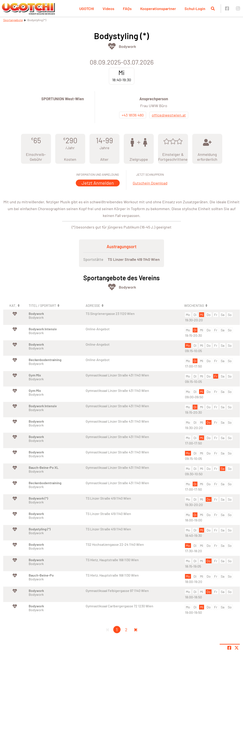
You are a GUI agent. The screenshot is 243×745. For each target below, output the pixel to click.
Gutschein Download (150, 183)
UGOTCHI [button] (86, 8)
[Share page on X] (236, 648)
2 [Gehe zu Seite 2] (126, 629)
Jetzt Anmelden (98, 183)
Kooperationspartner (158, 8)
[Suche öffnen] (213, 8)
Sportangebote (13, 20)
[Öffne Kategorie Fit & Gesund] (112, 46)
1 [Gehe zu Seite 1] (117, 629)
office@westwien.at (169, 115)
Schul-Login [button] (195, 8)
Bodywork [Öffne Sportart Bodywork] (127, 46)
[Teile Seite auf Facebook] (229, 648)
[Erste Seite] (107, 629)
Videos (108, 8)
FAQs (127, 8)
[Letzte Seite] (135, 629)
